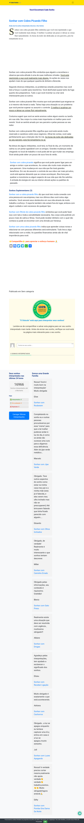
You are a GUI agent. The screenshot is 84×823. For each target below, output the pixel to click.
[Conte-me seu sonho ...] (45, 345)
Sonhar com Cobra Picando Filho (28, 20)
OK (45, 821)
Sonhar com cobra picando (21, 162)
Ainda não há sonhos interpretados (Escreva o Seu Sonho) (26, 26)
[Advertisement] (42, 56)
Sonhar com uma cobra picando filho (25, 227)
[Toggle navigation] (73, 2)
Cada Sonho (13, 2)
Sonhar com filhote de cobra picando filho (27, 212)
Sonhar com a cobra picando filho (23, 194)
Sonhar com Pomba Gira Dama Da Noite (42, 808)
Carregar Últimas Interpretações (19, 415)
